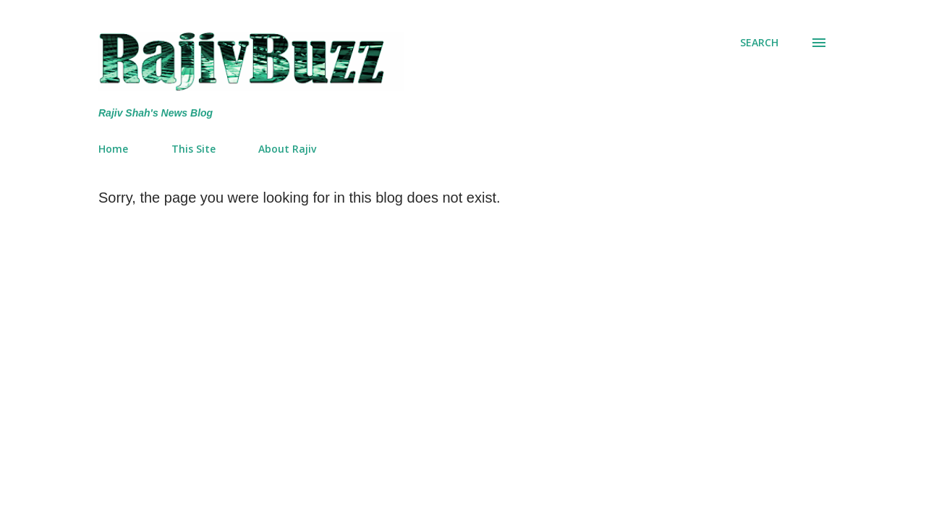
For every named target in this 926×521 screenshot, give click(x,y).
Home (113, 149)
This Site (193, 149)
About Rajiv (287, 149)
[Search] (759, 43)
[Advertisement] (512, 314)
